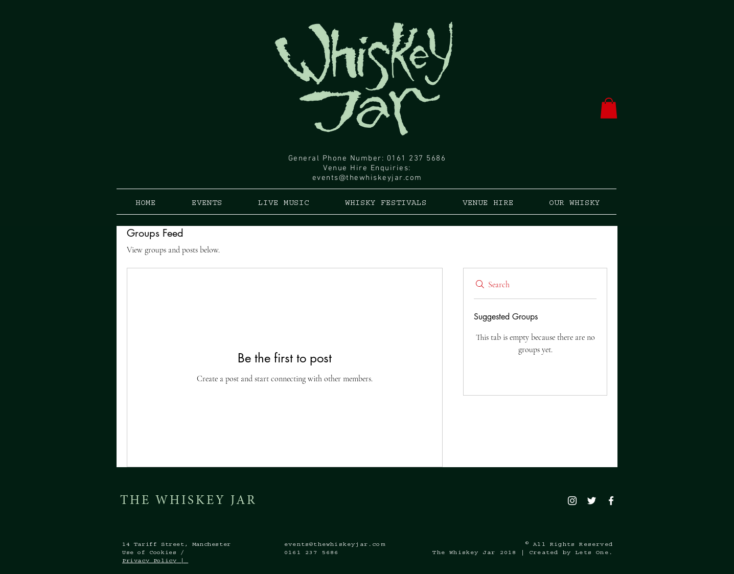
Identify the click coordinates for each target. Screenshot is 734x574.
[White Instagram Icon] (572, 501)
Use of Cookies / (153, 553)
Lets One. (594, 553)
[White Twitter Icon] (592, 501)
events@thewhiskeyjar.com (367, 177)
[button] (608, 108)
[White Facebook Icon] (611, 501)
